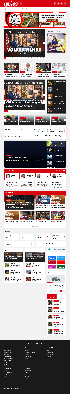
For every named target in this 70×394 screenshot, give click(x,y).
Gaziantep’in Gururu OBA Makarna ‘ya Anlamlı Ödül (26, 121)
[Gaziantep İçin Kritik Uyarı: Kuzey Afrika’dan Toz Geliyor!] (56, 103)
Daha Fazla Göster (51, 243)
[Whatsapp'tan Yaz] (61, 267)
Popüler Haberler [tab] (52, 297)
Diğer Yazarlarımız (60, 170)
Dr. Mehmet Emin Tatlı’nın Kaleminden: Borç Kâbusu (26, 182)
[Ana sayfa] (5, 9)
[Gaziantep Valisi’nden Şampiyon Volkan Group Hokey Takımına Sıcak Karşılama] (13, 279)
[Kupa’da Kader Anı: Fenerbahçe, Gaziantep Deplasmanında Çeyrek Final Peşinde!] (13, 272)
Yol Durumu (7, 136)
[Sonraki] (44, 43)
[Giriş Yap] (61, 3)
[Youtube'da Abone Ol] (61, 262)
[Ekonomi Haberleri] (45, 390)
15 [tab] (43, 58)
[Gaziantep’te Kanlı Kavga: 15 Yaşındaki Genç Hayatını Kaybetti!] (56, 331)
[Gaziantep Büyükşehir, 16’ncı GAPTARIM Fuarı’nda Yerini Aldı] (43, 217)
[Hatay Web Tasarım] (20, 390)
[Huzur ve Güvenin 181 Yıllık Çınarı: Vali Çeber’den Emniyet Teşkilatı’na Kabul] (56, 282)
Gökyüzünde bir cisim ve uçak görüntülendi (57, 150)
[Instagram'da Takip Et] (52, 267)
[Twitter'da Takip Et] (61, 258)
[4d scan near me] (20, 391)
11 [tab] (31, 58)
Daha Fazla (35, 226)
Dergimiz (20, 136)
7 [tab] (20, 58)
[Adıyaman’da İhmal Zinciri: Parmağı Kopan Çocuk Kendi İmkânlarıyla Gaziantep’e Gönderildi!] (56, 110)
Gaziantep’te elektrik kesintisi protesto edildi (58, 143)
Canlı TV (14, 136)
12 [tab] (34, 58)
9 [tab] (25, 58)
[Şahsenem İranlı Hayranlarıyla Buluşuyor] (35, 265)
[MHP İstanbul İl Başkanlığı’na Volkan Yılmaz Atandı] (24, 43)
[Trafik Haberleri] (54, 390)
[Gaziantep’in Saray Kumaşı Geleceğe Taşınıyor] (56, 89)
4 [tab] (12, 58)
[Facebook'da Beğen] (52, 258)
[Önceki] (5, 120)
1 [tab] (5, 111)
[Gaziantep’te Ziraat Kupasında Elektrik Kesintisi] (13, 265)
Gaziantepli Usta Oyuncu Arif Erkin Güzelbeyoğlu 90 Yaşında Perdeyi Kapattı (34, 256)
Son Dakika (7, 119)
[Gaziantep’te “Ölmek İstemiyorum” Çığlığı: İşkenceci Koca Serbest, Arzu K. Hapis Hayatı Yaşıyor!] (56, 317)
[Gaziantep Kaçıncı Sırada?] (35, 279)
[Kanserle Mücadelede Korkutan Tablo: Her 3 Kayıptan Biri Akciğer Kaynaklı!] (27, 70)
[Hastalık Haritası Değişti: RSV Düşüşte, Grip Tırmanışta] (59, 70)
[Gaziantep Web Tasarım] (9, 390)
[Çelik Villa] (60, 390)
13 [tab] (37, 58)
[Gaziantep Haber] (37, 390)
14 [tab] (40, 58)
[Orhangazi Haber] (29, 390)
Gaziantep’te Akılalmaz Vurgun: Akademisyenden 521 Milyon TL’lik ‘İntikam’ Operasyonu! (19, 205)
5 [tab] (21, 111)
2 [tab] (7, 58)
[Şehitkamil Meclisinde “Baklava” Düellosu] (58, 217)
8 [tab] (22, 58)
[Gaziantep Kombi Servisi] (10, 391)
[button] (58, 3)
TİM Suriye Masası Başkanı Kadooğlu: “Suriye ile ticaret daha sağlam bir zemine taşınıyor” (59, 123)
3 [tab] (13, 111)
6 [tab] (17, 58)
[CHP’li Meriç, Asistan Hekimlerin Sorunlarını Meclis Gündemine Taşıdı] (43, 70)
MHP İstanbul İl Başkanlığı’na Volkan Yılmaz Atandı (11, 182)
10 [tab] (28, 58)
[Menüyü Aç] (21, 3)
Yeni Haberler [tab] (61, 296)
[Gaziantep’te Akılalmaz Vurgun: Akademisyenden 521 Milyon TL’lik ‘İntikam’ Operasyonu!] (56, 83)
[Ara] (55, 3)
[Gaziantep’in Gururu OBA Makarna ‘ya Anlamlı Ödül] (56, 302)
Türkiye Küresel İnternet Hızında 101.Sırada (56, 184)
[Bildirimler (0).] (65, 3)
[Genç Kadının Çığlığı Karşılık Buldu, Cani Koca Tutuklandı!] (56, 324)
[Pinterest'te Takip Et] (52, 262)
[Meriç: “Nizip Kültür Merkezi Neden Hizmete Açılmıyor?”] (35, 272)
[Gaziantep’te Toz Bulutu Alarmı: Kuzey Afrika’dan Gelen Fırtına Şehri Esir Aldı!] (56, 96)
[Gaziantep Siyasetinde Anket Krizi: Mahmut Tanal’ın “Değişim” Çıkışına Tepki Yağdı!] (56, 309)
